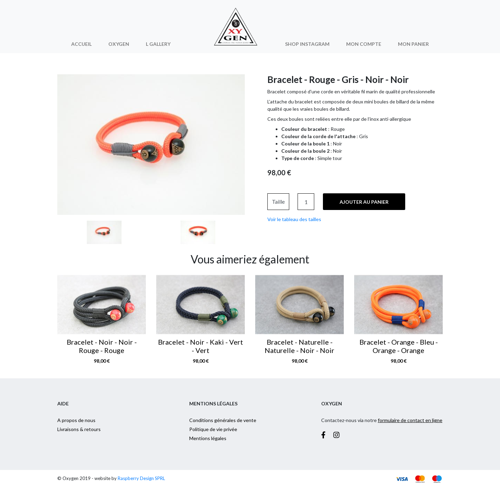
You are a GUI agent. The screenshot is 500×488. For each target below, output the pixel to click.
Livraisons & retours (79, 429)
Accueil (81, 44)
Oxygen (118, 44)
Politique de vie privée (213, 429)
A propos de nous (76, 420)
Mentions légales (207, 438)
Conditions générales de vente (222, 420)
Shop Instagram (307, 44)
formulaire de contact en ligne (410, 420)
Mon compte (363, 44)
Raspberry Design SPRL (141, 478)
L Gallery (158, 44)
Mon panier (413, 44)
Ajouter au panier (364, 202)
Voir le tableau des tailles (294, 219)
